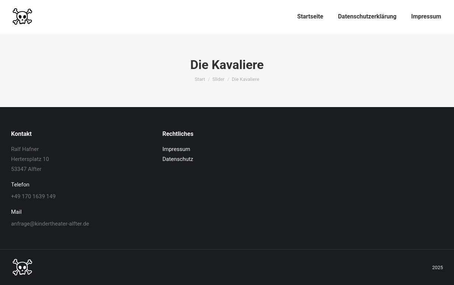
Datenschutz (178, 159)
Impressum (176, 149)
